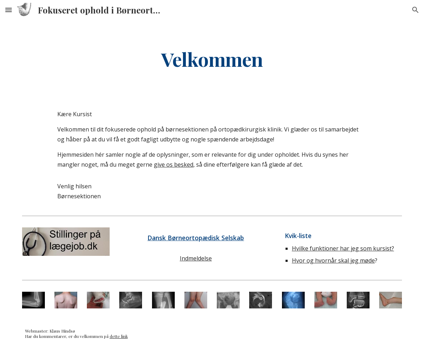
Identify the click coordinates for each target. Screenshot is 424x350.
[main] (212, 58)
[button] (8, 10)
